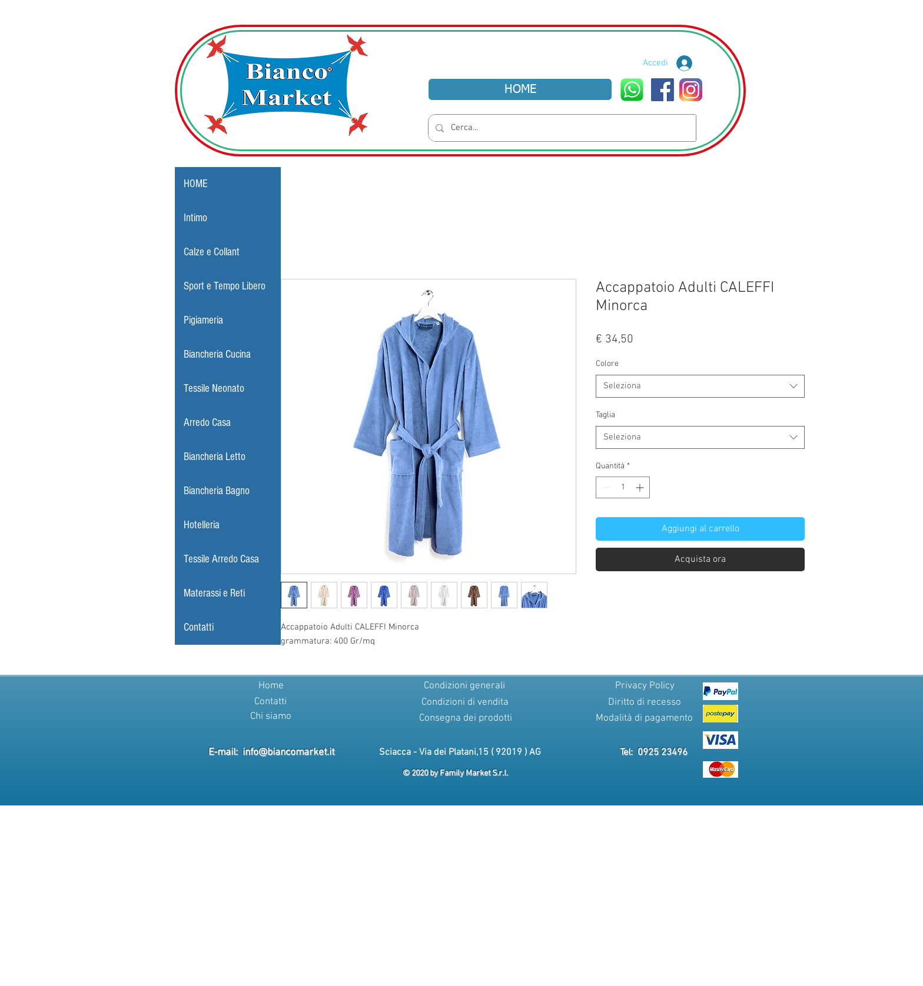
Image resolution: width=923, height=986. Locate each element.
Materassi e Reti (214, 593)
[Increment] (640, 487)
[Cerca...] (561, 128)
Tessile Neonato (214, 388)
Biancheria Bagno (217, 491)
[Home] (270, 686)
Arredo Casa (207, 423)
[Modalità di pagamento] (644, 719)
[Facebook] (662, 89)
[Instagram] (690, 89)
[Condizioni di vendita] (465, 703)
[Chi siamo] (270, 717)
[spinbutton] (622, 487)
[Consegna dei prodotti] (465, 719)
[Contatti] (270, 702)
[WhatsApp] (631, 89)
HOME (196, 184)
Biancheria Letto (214, 457)
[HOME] (520, 89)
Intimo (195, 218)
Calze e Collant (212, 252)
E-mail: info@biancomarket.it (271, 752)
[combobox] (700, 386)
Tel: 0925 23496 (654, 752)
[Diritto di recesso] (644, 703)
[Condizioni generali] (464, 686)
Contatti (199, 627)
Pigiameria (203, 320)
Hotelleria (202, 525)
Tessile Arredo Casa (221, 559)
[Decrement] (604, 487)
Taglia (605, 415)
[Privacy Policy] (644, 686)
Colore (607, 364)
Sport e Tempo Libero (224, 286)
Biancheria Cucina (217, 354)
